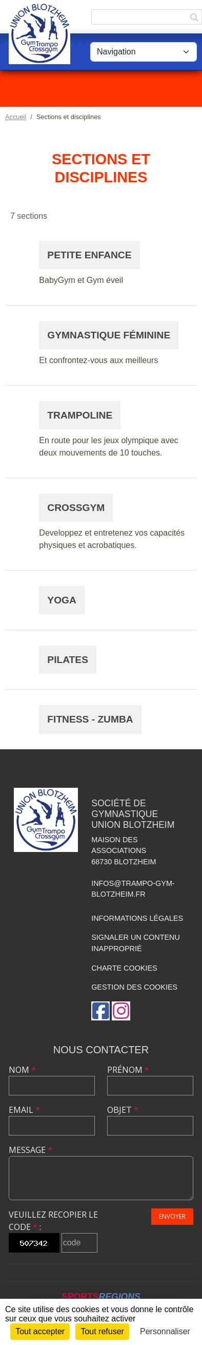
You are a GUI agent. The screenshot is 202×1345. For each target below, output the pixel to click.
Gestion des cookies (134, 987)
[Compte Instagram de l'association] (121, 1010)
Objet (122, 1109)
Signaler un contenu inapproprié (135, 943)
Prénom (128, 1069)
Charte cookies (124, 968)
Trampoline (79, 415)
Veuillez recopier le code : (53, 1221)
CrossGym (76, 507)
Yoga (61, 600)
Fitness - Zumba (90, 719)
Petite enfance (89, 255)
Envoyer (172, 1216)
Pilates (67, 659)
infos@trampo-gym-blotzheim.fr (133, 889)
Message (30, 1149)
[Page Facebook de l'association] (100, 1010)
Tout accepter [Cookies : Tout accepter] (40, 1331)
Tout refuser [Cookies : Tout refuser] (102, 1331)
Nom (22, 1069)
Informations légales (137, 918)
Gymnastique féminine (108, 335)
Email (24, 1109)
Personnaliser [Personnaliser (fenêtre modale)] (165, 1331)
